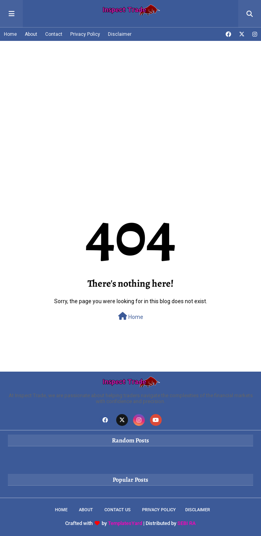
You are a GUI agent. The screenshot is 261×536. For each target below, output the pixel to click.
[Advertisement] (130, 100)
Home (10, 34)
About (31, 34)
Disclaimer (119, 34)
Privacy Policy (85, 34)
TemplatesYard (125, 523)
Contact (53, 34)
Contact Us (117, 509)
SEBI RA (186, 523)
